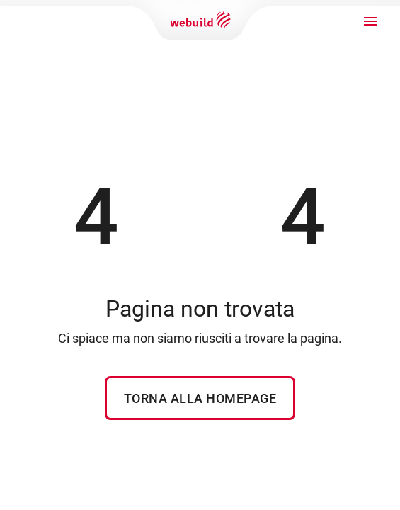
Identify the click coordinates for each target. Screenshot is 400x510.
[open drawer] (370, 21)
